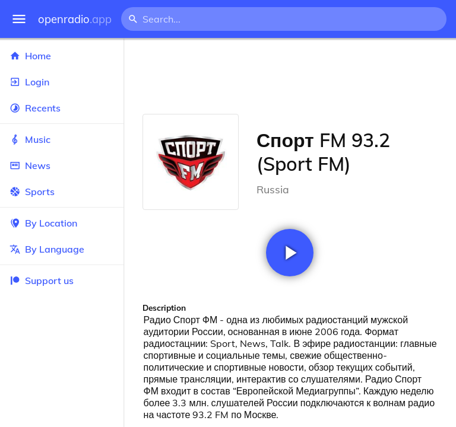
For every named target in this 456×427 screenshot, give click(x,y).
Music (62, 139)
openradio (75, 19)
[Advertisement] (289, 76)
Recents (62, 108)
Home (62, 56)
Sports (62, 192)
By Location (62, 223)
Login (62, 82)
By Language (62, 249)
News (62, 165)
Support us (42, 280)
